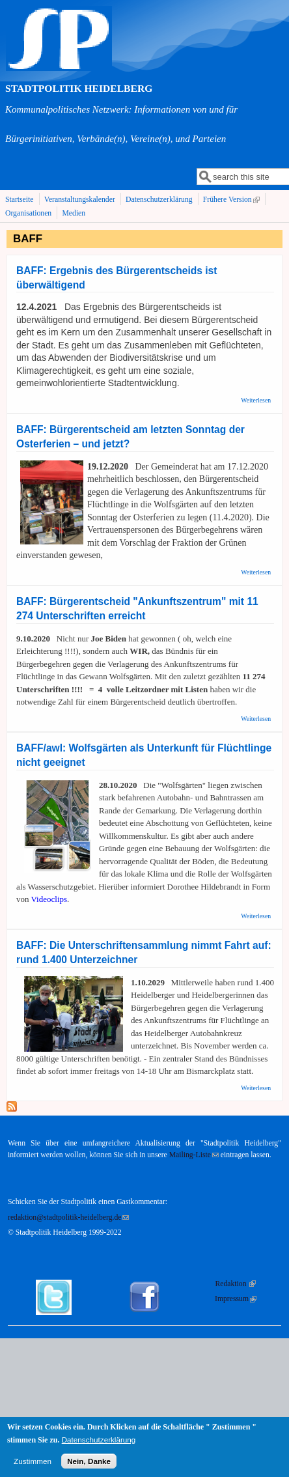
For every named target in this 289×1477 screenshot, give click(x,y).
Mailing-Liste (194, 1155)
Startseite (19, 199)
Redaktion (235, 1284)
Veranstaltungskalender (79, 199)
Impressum (235, 1299)
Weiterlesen (256, 400)
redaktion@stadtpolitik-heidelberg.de (68, 1217)
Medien (73, 213)
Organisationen (28, 213)
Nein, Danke (89, 1465)
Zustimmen (32, 1465)
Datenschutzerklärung (159, 199)
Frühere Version (232, 200)
